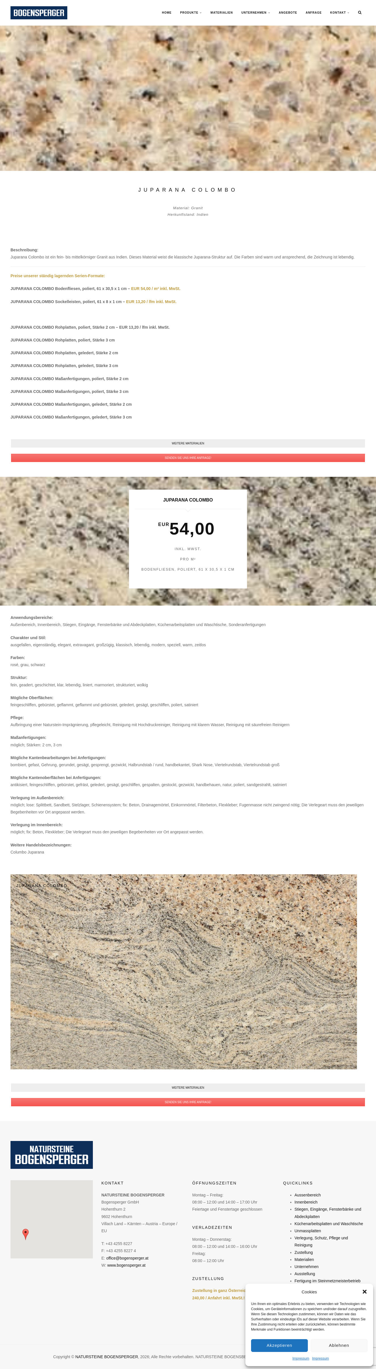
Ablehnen (339, 1345)
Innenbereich (305, 1202)
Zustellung (303, 1252)
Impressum (301, 1358)
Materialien (304, 1259)
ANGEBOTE (288, 12)
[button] (364, 1292)
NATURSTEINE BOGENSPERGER (106, 1356)
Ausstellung (304, 1273)
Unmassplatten (307, 1231)
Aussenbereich (307, 1195)
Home (167, 12)
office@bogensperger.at (127, 1258)
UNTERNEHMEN (254, 12)
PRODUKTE (189, 12)
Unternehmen (306, 1266)
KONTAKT (338, 12)
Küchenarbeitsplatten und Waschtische (328, 1223)
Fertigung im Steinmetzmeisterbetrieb (327, 1281)
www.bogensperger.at (126, 1265)
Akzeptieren (279, 1345)
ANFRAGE (313, 12)
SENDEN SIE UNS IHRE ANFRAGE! (188, 458)
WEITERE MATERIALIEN (188, 443)
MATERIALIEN (221, 12)
